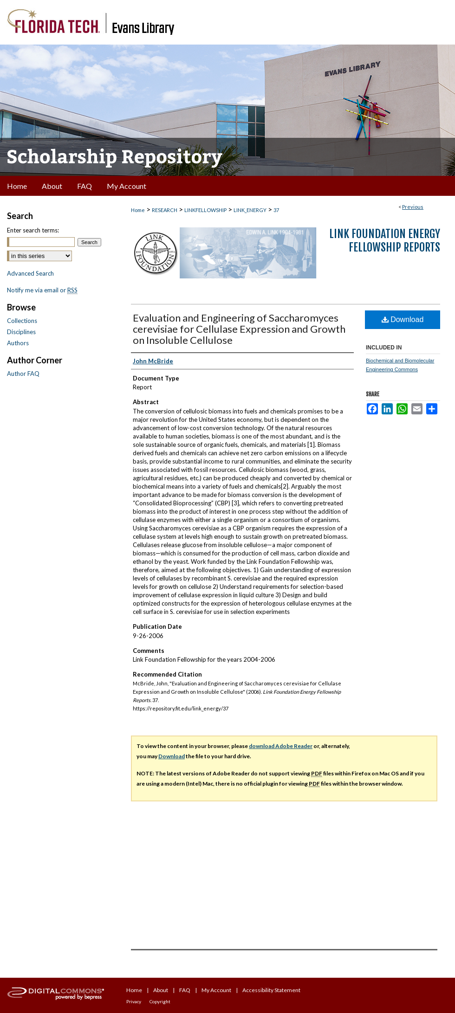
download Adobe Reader (280, 745)
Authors (18, 343)
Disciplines (21, 332)
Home (138, 210)
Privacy (133, 1001)
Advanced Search (30, 273)
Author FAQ (23, 373)
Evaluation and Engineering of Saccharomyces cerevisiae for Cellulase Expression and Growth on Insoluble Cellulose (239, 328)
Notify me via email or (42, 290)
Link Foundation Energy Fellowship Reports (384, 240)
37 (276, 210)
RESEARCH (164, 210)
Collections (22, 320)
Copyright (160, 1001)
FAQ (184, 990)
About (160, 990)
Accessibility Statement (271, 990)
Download (403, 319)
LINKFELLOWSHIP (205, 210)
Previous (412, 207)
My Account (216, 990)
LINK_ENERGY (250, 210)
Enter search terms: (33, 230)
